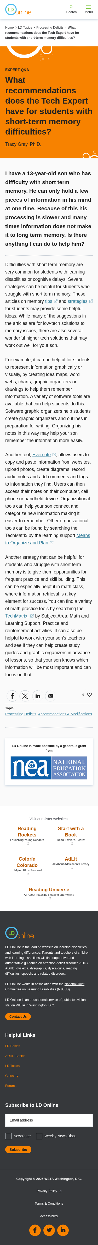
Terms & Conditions (49, 1203)
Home (9, 27)
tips (51, 301)
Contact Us (18, 1016)
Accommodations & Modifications (65, 714)
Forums (10, 1086)
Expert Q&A (17, 70)
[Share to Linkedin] (38, 696)
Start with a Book (71, 835)
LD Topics (25, 27)
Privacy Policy (49, 1191)
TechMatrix (19, 616)
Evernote (44, 454)
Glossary (11, 1076)
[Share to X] (25, 696)
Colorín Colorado (27, 866)
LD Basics (12, 1046)
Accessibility (49, 1216)
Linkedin (63, 1230)
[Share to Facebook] (12, 696)
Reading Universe (49, 893)
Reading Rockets (27, 835)
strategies (80, 301)
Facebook (35, 1230)
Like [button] (89, 694)
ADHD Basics (15, 1056)
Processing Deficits (50, 27)
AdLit (71, 863)
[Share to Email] (50, 696)
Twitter (49, 1230)
